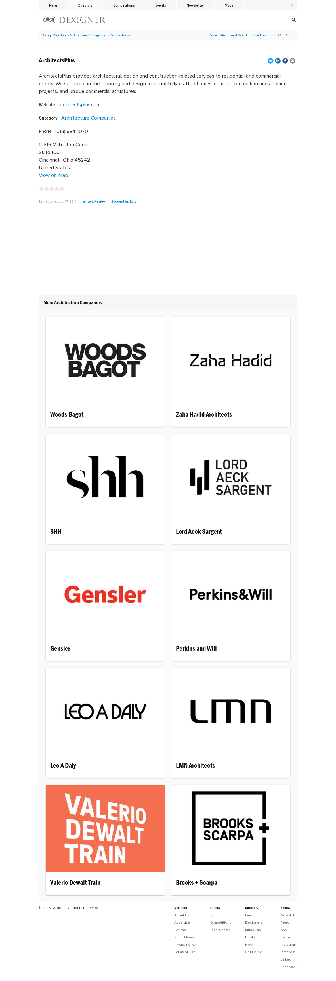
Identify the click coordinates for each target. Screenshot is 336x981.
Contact (180, 930)
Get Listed (253, 952)
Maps (229, 5)
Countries (259, 35)
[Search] (258, 20)
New (249, 945)
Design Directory (54, 35)
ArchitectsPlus (120, 35)
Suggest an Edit (123, 201)
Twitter (286, 937)
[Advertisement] (168, 251)
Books (250, 937)
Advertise (182, 922)
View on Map (53, 175)
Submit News (185, 937)
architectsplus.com (79, 104)
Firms (249, 915)
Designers (253, 922)
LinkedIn (287, 959)
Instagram (289, 945)
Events (161, 5)
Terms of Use (185, 952)
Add (288, 35)
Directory (85, 5)
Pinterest (288, 952)
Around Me (217, 35)
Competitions (124, 5)
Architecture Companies (88, 118)
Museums (253, 930)
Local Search (239, 35)
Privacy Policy (185, 945)
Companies (99, 35)
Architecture (78, 35)
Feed (285, 922)
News (53, 5)
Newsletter (195, 5)
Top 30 (276, 35)
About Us (182, 915)
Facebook (289, 967)
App (284, 930)
